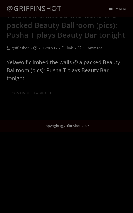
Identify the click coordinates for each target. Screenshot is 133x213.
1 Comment (92, 48)
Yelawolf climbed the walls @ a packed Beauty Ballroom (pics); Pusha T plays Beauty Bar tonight (66, 25)
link (70, 48)
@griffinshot (34, 8)
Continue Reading (32, 93)
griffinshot (20, 48)
